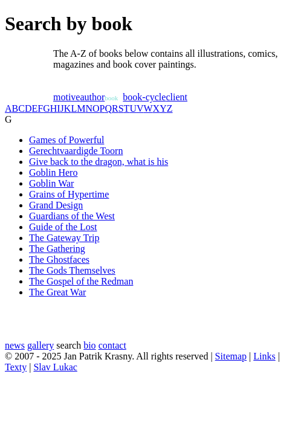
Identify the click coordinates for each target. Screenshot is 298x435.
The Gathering (57, 248)
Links (264, 356)
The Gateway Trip (64, 238)
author (92, 97)
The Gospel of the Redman (81, 281)
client (176, 97)
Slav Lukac (55, 367)
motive (66, 97)
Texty (16, 367)
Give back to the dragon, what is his (98, 161)
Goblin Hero (53, 172)
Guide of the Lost (63, 227)
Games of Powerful (66, 140)
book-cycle (144, 97)
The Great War (57, 292)
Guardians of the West (72, 216)
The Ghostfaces (59, 259)
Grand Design (56, 205)
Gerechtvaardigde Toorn (76, 151)
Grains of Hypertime (69, 194)
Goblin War (51, 183)
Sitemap (231, 356)
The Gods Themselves (72, 270)
